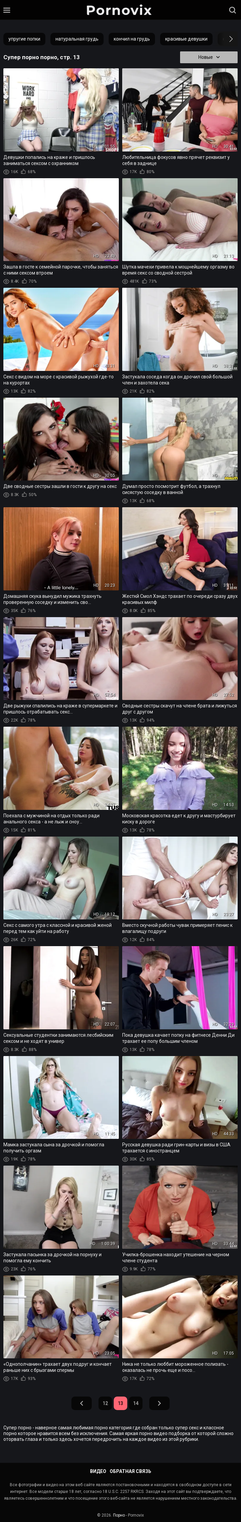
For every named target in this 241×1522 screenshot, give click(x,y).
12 (105, 1403)
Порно (119, 1515)
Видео (98, 1471)
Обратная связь (130, 1471)
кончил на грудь (132, 39)
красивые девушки (186, 39)
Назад (81, 1403)
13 (120, 1403)
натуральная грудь (77, 39)
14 (135, 1403)
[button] (225, 38)
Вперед (159, 1403)
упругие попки (24, 39)
